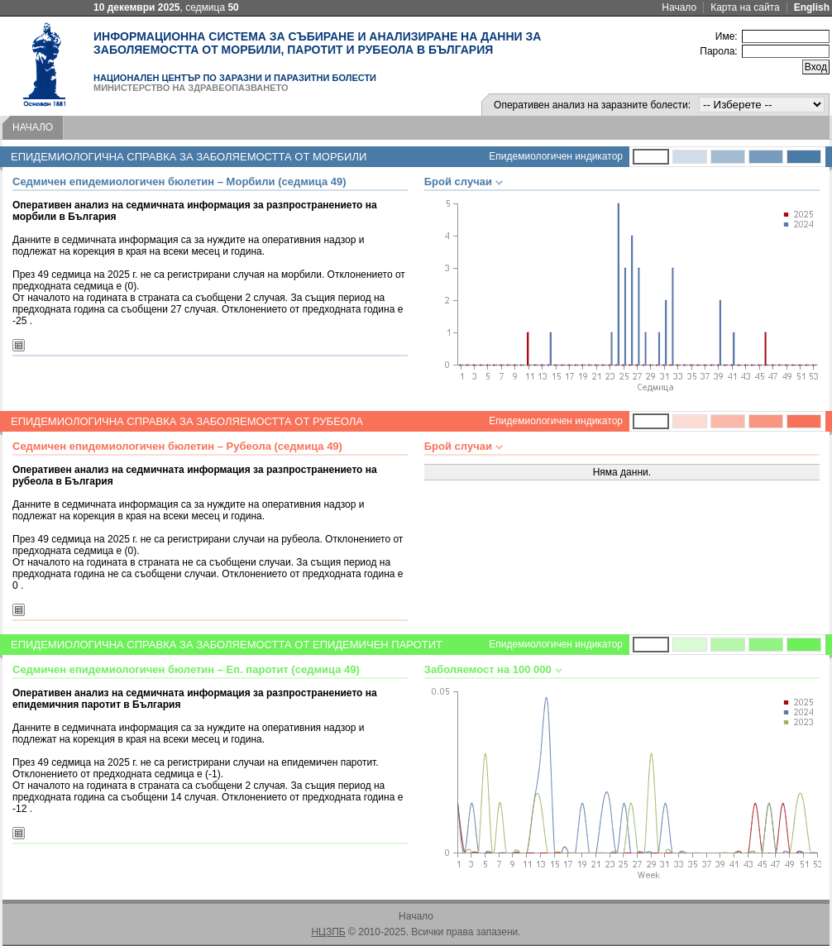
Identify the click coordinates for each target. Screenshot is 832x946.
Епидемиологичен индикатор (556, 156)
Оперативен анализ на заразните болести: (592, 105)
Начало (679, 7)
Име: (726, 36)
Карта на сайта (745, 7)
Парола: (718, 51)
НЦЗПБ (328, 932)
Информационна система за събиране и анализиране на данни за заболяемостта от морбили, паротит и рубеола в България (317, 43)
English (812, 7)
